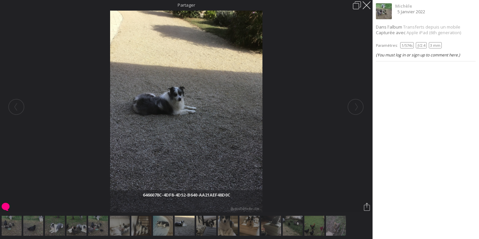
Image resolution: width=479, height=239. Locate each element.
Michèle (403, 6)
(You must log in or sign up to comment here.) (418, 55)
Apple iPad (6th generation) (433, 33)
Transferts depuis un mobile (431, 27)
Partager (186, 5)
